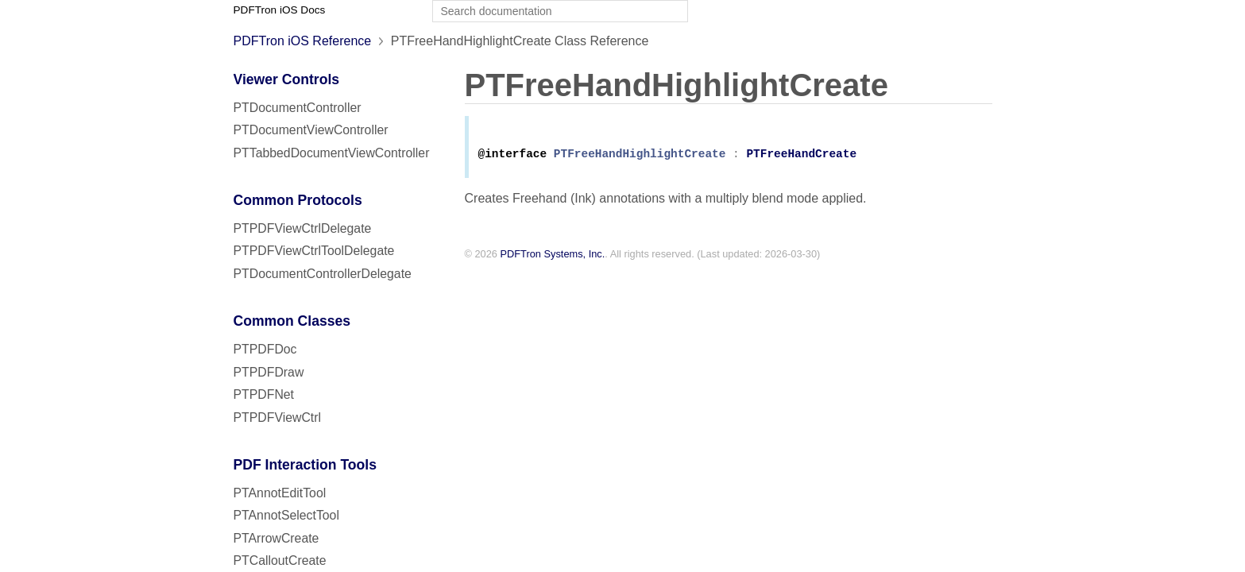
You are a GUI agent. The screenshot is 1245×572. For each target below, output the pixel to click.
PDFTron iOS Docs (280, 10)
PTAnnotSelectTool (286, 515)
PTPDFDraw (269, 372)
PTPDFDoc (265, 349)
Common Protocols (298, 200)
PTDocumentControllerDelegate (323, 273)
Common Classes (292, 321)
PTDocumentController (298, 107)
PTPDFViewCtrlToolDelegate (314, 250)
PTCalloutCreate (280, 560)
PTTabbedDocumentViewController (332, 153)
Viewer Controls (287, 79)
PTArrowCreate (276, 538)
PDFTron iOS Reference (303, 41)
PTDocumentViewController (311, 130)
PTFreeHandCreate (801, 156)
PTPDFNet (264, 394)
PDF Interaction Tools (305, 465)
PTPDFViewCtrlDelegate (303, 228)
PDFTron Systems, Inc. (553, 257)
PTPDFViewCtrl (278, 417)
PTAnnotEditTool (280, 493)
